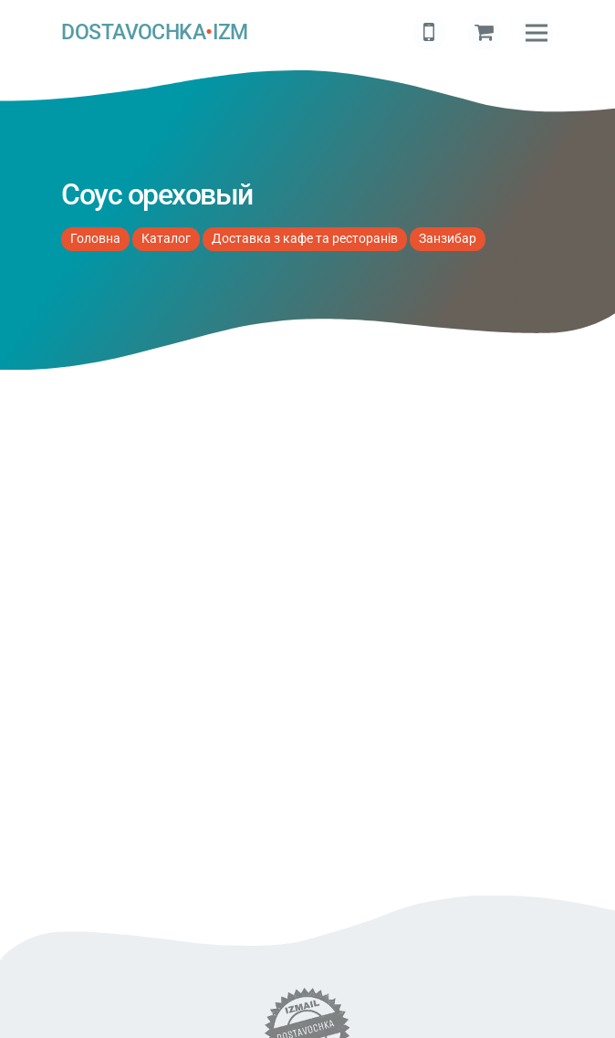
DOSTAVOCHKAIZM (154, 32)
